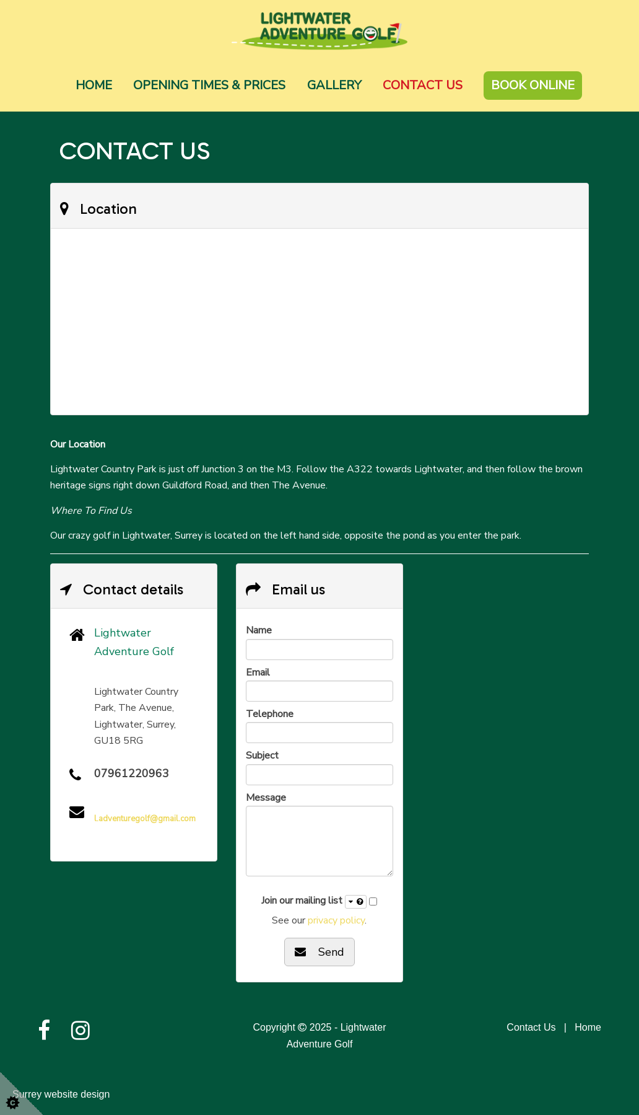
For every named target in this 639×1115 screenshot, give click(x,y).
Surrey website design (61, 1094)
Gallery (334, 85)
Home (94, 85)
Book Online (533, 85)
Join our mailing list (314, 901)
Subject (262, 755)
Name (259, 630)
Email (258, 672)
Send (319, 952)
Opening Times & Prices (209, 85)
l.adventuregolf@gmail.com (145, 818)
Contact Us (423, 85)
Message (266, 797)
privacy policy (336, 920)
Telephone (269, 714)
